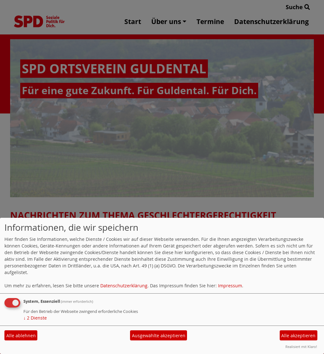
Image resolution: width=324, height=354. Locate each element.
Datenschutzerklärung (123, 286)
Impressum (230, 286)
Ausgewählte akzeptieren (158, 336)
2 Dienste (35, 318)
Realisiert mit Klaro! (301, 346)
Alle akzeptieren (298, 336)
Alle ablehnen (21, 336)
